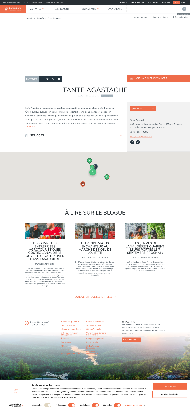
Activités (35, 9)
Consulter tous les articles (93, 297)
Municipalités (92, 342)
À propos (65, 338)
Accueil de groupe (32, 2)
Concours (65, 350)
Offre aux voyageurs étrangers (70, 334)
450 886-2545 (139, 132)
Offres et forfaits (180, 17)
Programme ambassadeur (92, 352)
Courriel (59, 79)
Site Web (137, 108)
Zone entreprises (54, 2)
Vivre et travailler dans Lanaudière (96, 334)
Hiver (183, 2)
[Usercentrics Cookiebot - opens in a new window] (15, 405)
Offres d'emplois (93, 329)
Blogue (123, 2)
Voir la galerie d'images (151, 78)
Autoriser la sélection (170, 394)
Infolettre (153, 2)
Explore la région (160, 17)
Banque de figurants (95, 338)
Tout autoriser (170, 386)
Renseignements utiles (71, 353)
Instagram (138, 142)
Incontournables (140, 17)
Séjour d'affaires (11, 2)
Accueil (29, 18)
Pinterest (53, 79)
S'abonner (129, 339)
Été (176, 2)
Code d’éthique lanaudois (92, 347)
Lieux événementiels (70, 329)
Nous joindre (137, 2)
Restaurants (88, 9)
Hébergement (61, 9)
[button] (92, 172)
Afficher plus (30, 126)
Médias (64, 346)
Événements (115, 9)
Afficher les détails (133, 405)
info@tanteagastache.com (141, 137)
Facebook (42, 79)
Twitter (47, 79)
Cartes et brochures (95, 321)
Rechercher (184, 9)
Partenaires (66, 342)
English (166, 2)
